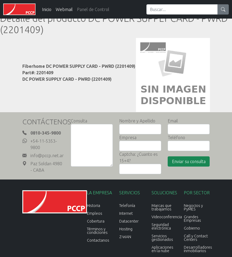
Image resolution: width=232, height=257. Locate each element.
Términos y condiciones (97, 231)
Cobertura (95, 221)
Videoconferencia (167, 217)
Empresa (127, 137)
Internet (126, 213)
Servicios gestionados (162, 238)
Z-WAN (125, 237)
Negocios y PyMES (193, 207)
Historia (93, 205)
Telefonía (127, 205)
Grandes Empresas (192, 219)
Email (173, 120)
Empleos (94, 213)
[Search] (182, 9)
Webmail (64, 9)
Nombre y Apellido (137, 120)
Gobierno (192, 228)
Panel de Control (93, 9)
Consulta (79, 120)
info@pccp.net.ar (47, 155)
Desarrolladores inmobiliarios (198, 249)
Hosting (125, 229)
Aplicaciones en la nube (162, 249)
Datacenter (129, 221)
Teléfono (176, 137)
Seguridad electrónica (161, 226)
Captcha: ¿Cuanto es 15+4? (138, 157)
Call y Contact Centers (196, 238)
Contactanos (98, 240)
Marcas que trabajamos (161, 207)
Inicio (46, 9)
